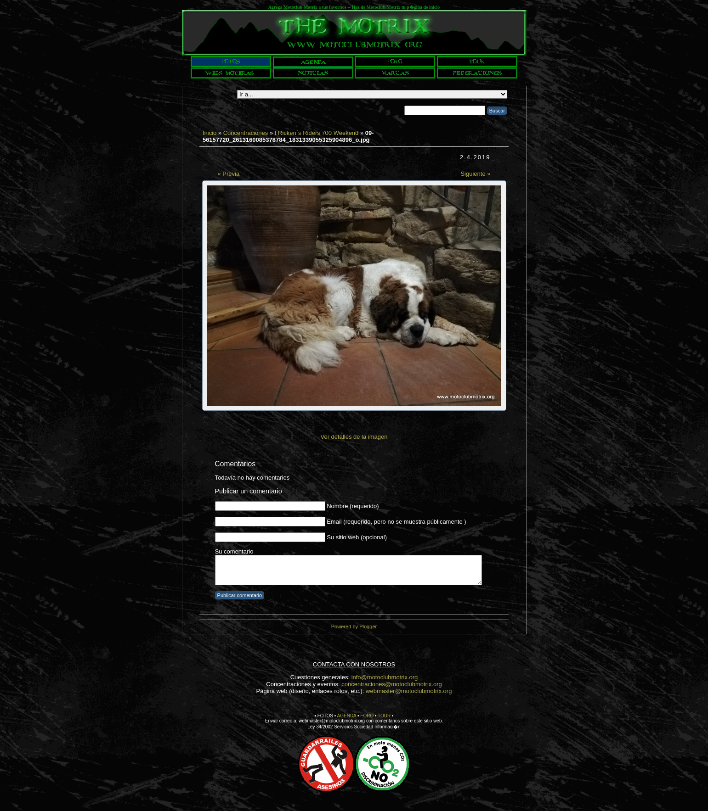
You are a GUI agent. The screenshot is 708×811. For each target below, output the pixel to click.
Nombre (337, 506)
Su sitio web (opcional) (357, 537)
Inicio (209, 132)
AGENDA (347, 715)
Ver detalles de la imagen (354, 436)
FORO (367, 715)
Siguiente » (475, 173)
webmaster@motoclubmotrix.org (409, 691)
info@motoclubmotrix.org (384, 677)
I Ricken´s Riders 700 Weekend (317, 132)
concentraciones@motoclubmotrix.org (391, 684)
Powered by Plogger (354, 626)
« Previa (229, 173)
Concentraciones (245, 132)
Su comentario (234, 551)
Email (334, 521)
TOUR (384, 715)
